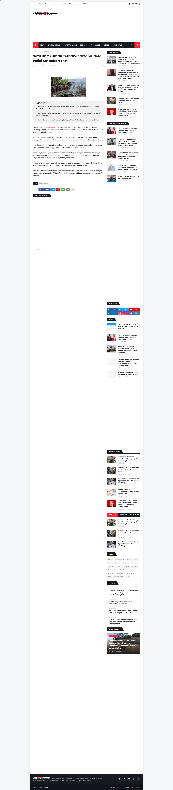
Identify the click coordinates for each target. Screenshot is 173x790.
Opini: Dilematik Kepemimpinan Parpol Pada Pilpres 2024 (128, 492)
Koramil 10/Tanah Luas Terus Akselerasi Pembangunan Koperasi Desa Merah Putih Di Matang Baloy (123, 593)
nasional (111, 573)
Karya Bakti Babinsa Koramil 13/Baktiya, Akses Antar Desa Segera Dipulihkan (68, 120)
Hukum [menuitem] (106, 45)
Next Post (100, 249)
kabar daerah (44, 52)
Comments (134, 515)
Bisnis (110, 559)
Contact (127, 787)
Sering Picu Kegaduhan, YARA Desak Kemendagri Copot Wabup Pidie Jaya (127, 167)
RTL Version (136, 787)
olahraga (120, 573)
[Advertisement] (100, 24)
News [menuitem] (42, 45)
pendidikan (130, 573)
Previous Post (39, 249)
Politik (110, 563)
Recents (123, 515)
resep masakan (119, 577)
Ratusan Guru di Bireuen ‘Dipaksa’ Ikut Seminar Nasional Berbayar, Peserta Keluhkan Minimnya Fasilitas (129, 60)
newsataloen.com (52, 127)
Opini (135, 559)
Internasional (119, 559)
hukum (134, 566)
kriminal (133, 570)
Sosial (134, 563)
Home (35, 4)
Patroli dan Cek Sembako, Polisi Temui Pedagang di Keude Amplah (128, 459)
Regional (126, 563)
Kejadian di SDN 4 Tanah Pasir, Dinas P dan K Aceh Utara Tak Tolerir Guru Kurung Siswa (127, 112)
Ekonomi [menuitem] (83, 45)
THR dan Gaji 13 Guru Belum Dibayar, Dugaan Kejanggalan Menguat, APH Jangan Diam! (128, 362)
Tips (119, 566)
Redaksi (64, 4)
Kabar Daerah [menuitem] (71, 45)
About (41, 4)
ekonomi (126, 566)
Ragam (117, 563)
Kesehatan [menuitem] (118, 45)
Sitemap (48, 4)
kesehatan (123, 570)
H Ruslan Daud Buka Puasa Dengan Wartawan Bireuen (128, 373)
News (129, 559)
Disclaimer (56, 4)
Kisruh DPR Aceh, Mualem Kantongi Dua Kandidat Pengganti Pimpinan (127, 130)
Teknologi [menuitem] (95, 45)
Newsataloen (43, 787)
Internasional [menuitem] (54, 45)
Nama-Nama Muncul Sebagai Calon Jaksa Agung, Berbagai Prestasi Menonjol (127, 349)
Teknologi (111, 566)
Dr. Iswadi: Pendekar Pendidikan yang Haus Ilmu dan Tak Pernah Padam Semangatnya (123, 622)
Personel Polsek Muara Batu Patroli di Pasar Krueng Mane (128, 100)
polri (109, 577)
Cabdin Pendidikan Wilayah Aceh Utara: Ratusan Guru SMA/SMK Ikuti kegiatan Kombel (128, 88)
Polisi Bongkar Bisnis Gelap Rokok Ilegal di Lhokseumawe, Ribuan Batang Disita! (128, 155)
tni (128, 577)
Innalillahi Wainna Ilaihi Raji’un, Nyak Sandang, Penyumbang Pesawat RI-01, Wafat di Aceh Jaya (128, 142)
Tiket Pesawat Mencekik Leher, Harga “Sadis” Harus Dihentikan (128, 326)
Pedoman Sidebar (81, 4)
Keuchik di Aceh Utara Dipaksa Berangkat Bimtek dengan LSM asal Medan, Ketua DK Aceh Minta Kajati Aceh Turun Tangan (128, 74)
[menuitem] (36, 45)
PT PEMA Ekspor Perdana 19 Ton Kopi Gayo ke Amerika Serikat (122, 603)
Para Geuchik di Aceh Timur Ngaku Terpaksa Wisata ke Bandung (128, 481)
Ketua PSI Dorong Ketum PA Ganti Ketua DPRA (128, 177)
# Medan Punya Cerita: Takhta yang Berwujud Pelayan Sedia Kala (122, 612)
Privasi (71, 4)
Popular (112, 515)
